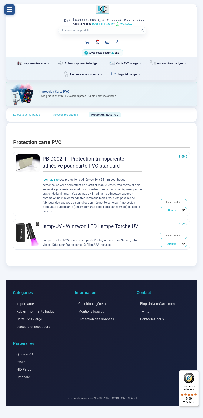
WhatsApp (126, 23)
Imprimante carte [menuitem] (31, 63)
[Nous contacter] (107, 42)
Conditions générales (94, 304)
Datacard (23, 378)
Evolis (20, 362)
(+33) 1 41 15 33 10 (103, 23)
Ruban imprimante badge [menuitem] (77, 63)
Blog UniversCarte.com (157, 304)
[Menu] (9, 9)
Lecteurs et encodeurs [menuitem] (81, 74)
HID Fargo (23, 370)
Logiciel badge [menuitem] (123, 74)
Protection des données (96, 319)
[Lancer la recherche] (143, 31)
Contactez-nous (152, 319)
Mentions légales (91, 311)
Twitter (145, 311)
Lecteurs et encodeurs (33, 327)
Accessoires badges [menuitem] (166, 63)
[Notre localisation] (118, 42)
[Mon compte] (97, 42)
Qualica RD (24, 355)
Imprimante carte (29, 304)
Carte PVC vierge (29, 319)
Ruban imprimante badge (35, 311)
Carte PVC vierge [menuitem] (123, 63)
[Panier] (87, 42)
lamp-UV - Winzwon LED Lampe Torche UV (90, 226)
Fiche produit (173, 202)
